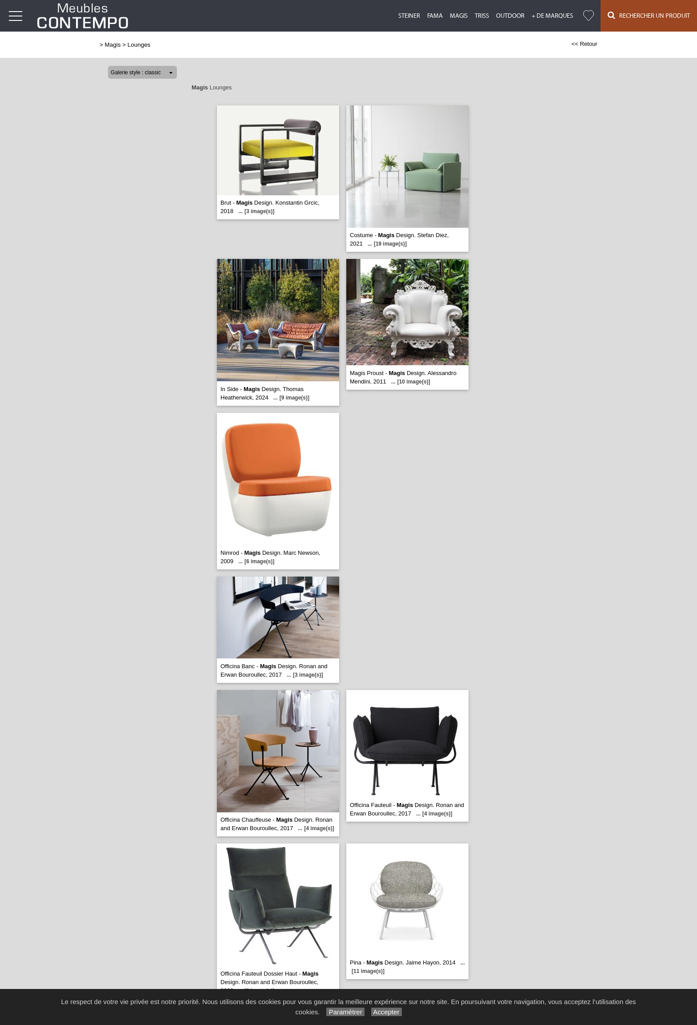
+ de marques (552, 16)
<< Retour (584, 43)
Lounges (139, 44)
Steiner (409, 16)
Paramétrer (345, 1012)
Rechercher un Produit (649, 15)
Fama (435, 16)
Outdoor (510, 16)
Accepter (386, 1012)
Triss (482, 16)
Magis (459, 16)
